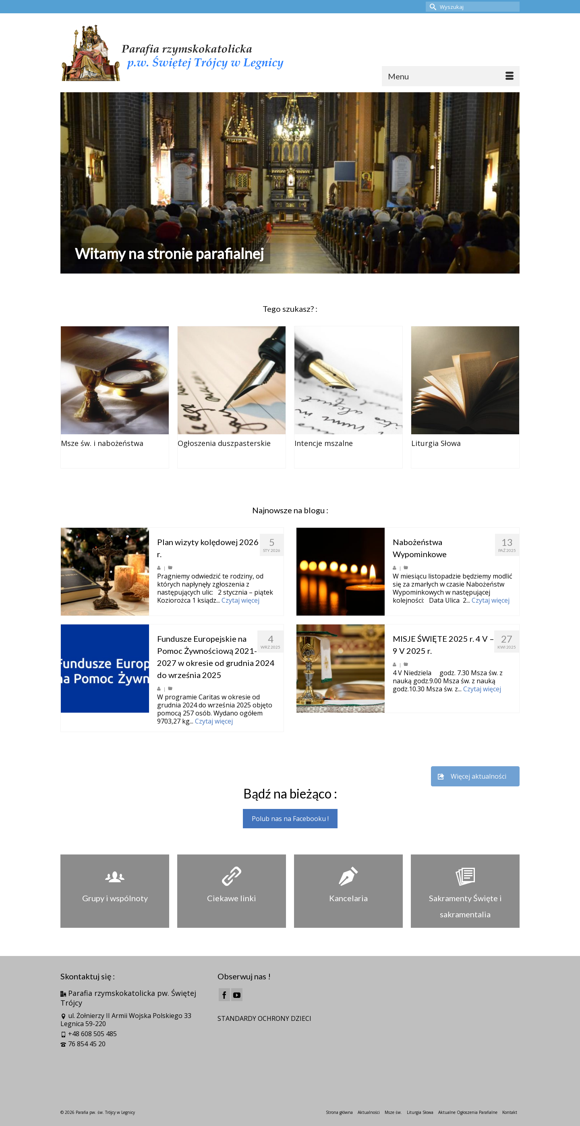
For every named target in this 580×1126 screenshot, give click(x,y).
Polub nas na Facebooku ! (290, 818)
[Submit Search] (432, 7)
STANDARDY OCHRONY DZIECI (264, 1018)
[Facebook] (224, 994)
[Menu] (451, 76)
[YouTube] (236, 994)
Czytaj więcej (240, 600)
